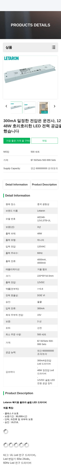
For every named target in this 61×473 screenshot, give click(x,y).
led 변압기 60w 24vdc (16, 459)
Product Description (44, 184)
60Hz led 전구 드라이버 (17, 462)
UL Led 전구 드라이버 (22, 455)
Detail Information (17, 184)
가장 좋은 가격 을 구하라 (20, 140)
